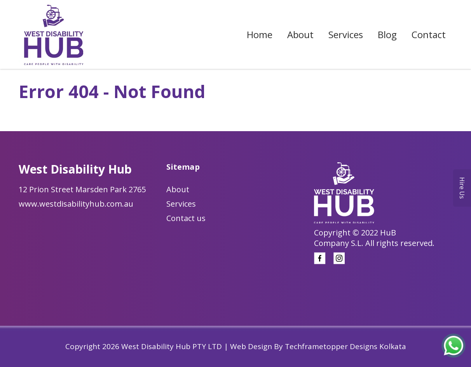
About (300, 34)
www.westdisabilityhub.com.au (76, 203)
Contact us (186, 218)
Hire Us (462, 188)
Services (345, 34)
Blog (387, 34)
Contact (429, 34)
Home (259, 34)
